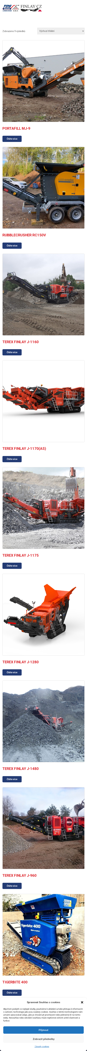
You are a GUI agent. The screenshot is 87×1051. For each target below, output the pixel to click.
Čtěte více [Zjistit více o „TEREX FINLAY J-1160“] (12, 352)
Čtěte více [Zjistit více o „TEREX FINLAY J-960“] (12, 886)
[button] (82, 1002)
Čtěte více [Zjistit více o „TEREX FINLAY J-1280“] (12, 672)
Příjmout (43, 1030)
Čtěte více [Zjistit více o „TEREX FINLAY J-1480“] (12, 779)
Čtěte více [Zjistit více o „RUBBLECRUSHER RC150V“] (12, 245)
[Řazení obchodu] (61, 31)
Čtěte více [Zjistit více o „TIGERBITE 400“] (12, 992)
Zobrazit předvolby (43, 1039)
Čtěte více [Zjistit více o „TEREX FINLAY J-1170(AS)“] (12, 459)
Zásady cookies (42, 1046)
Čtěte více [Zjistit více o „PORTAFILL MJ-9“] (12, 139)
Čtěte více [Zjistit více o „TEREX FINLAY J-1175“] (12, 565)
